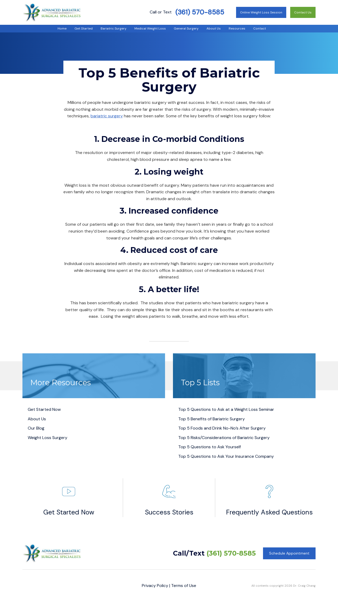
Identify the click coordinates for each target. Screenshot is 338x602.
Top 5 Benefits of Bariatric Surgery (211, 419)
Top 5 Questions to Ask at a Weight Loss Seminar (226, 409)
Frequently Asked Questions (269, 497)
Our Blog (36, 428)
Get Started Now (44, 409)
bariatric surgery (107, 116)
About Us (37, 419)
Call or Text (187, 12)
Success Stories (169, 497)
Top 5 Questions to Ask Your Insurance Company (226, 456)
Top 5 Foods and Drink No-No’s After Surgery (222, 428)
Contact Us (303, 12)
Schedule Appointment (289, 553)
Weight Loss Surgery (47, 437)
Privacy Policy (155, 585)
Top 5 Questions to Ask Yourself (209, 447)
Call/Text (214, 553)
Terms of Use (183, 585)
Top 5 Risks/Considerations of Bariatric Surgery (224, 437)
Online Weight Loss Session (261, 12)
